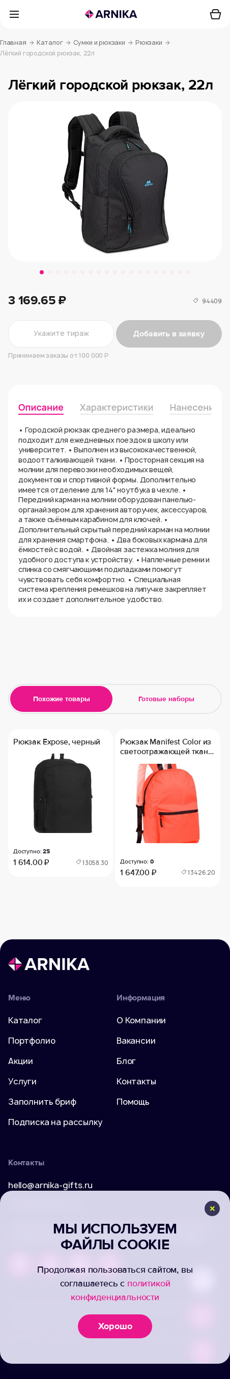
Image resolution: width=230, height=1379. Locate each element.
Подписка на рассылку (55, 1122)
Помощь (133, 1101)
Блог (126, 1061)
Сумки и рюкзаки (103, 43)
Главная (17, 43)
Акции (20, 1061)
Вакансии (136, 1040)
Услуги (22, 1081)
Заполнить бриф (42, 1101)
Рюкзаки (152, 43)
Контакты (136, 1081)
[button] (42, 272)
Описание (41, 407)
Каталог (54, 43)
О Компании (141, 1020)
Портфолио (31, 1040)
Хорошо (115, 1326)
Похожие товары (61, 699)
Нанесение (195, 407)
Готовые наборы (166, 699)
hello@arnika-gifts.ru (50, 1185)
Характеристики (117, 407)
